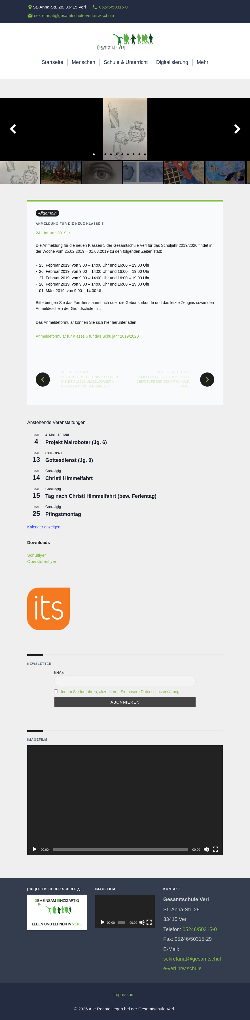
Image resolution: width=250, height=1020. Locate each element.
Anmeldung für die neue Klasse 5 (70, 223)
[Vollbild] (215, 849)
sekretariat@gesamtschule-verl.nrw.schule (74, 15)
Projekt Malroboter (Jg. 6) (76, 442)
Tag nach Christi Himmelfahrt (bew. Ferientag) (100, 496)
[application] (125, 800)
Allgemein (47, 213)
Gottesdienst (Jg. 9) (69, 460)
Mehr (202, 62)
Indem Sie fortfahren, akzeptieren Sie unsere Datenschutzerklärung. (121, 691)
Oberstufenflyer (41, 561)
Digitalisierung (172, 62)
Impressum (123, 994)
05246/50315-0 (113, 7)
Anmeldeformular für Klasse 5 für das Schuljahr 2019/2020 (87, 336)
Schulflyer (36, 555)
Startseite (52, 62)
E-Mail (59, 672)
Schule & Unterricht (126, 62)
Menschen (83, 62)
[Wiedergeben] (34, 849)
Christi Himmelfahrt (69, 478)
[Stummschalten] (206, 849)
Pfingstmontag (63, 514)
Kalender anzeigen (43, 527)
